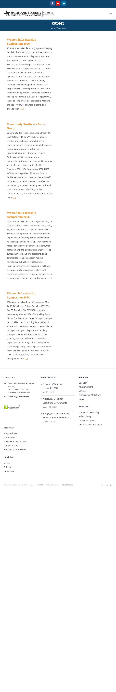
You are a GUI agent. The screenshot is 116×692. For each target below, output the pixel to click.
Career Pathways (87, 420)
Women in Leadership (89, 412)
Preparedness (10, 433)
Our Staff (83, 382)
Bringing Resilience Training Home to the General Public (56, 415)
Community (9, 437)
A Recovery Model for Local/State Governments (55, 400)
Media (7, 463)
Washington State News (15, 449)
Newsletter (9, 471)
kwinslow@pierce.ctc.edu (18, 397)
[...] (22, 108)
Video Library (85, 416)
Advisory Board (86, 386)
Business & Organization (15, 441)
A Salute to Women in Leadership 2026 (53, 386)
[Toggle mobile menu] (111, 14)
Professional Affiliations (90, 395)
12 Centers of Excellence (90, 424)
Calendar (8, 467)
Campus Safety (11, 445)
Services (82, 391)
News (81, 399)
